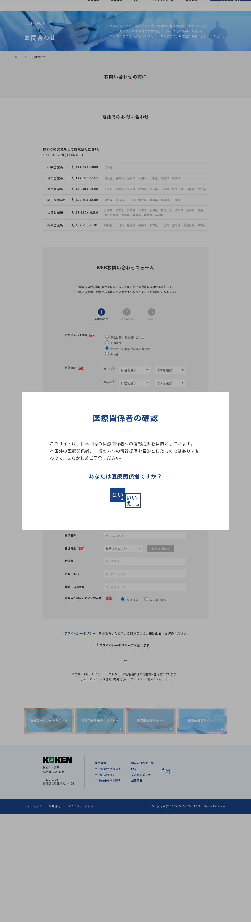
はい (85, 498)
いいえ (165, 498)
